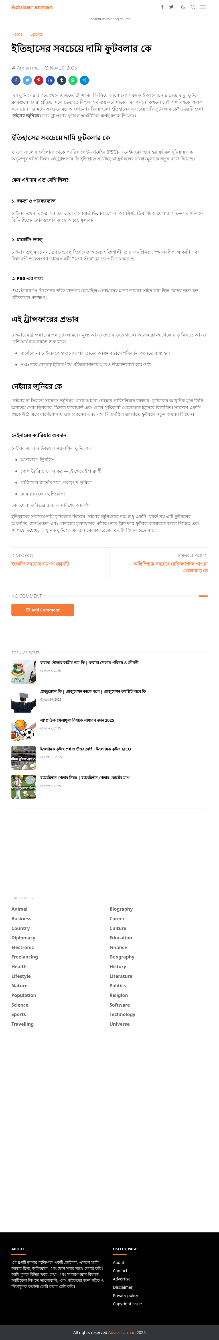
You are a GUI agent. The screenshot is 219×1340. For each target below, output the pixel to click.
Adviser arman (32, 7)
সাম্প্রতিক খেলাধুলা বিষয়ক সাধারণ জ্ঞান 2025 (77, 720)
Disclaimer (123, 1287)
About (118, 1262)
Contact (120, 1270)
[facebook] (162, 7)
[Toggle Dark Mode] (183, 7)
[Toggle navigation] (203, 7)
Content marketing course (109, 19)
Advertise (122, 1279)
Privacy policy (125, 1295)
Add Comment (43, 610)
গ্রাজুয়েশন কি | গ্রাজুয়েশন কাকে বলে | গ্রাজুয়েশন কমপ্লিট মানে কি (93, 691)
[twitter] (171, 7)
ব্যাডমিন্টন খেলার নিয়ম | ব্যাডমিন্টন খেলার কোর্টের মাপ (84, 777)
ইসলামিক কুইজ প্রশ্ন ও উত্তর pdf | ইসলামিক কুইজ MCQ (85, 749)
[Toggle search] (193, 7)
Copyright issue (127, 1303)
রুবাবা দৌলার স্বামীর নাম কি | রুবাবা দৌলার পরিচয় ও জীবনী (89, 662)
